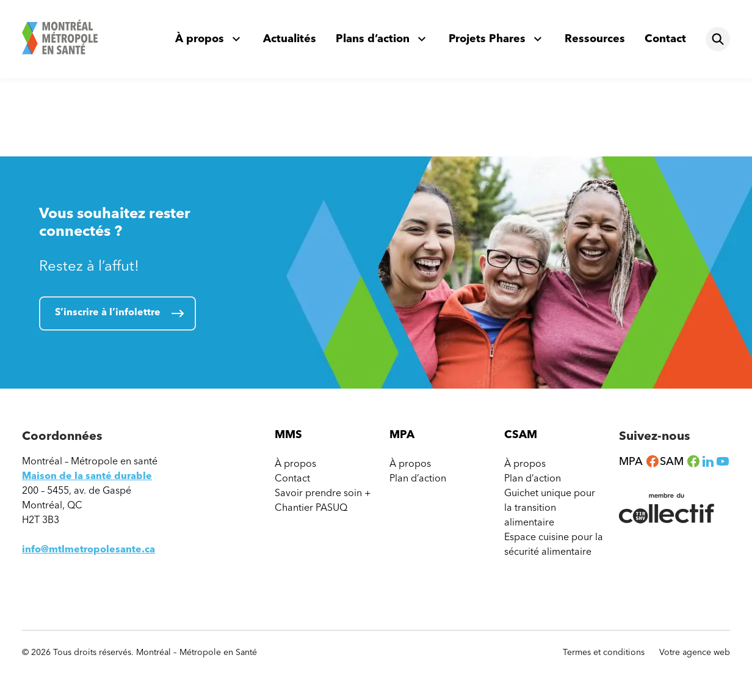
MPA (639, 461)
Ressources (595, 38)
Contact (665, 38)
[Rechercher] (718, 39)
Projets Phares (487, 38)
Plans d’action (373, 38)
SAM (680, 461)
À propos (199, 38)
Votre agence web (694, 652)
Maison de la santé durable (87, 475)
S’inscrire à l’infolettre (108, 312)
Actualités (289, 38)
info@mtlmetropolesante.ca (88, 549)
